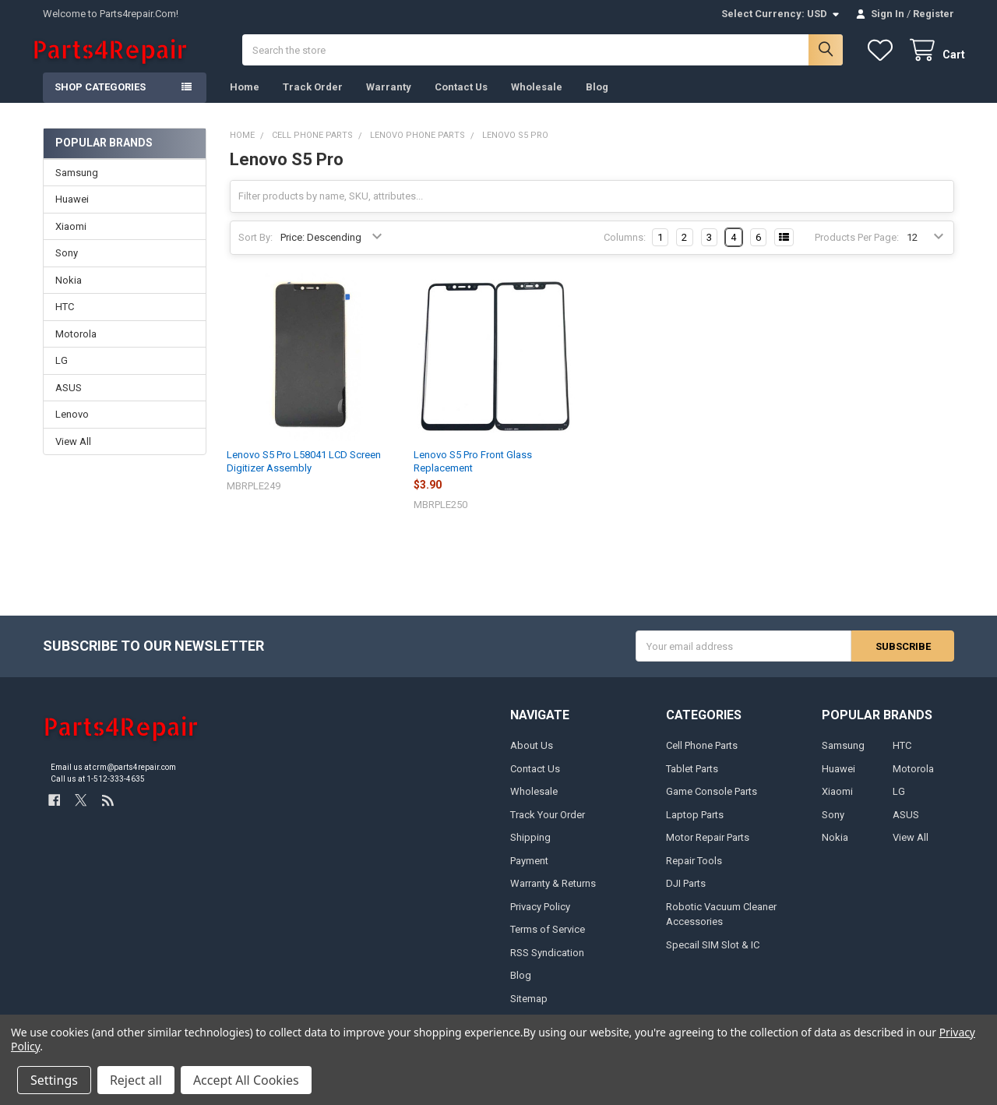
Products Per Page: (857, 248)
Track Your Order (547, 825)
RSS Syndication (547, 963)
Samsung (76, 183)
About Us (531, 756)
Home (244, 98)
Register (933, 13)
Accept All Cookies (246, 1080)
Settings (54, 1080)
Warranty (388, 98)
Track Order (313, 98)
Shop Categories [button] (100, 98)
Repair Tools (694, 871)
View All (73, 451)
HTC (64, 317)
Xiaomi (70, 237)
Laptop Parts (695, 825)
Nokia (68, 290)
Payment (529, 871)
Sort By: (255, 248)
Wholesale (536, 98)
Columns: (625, 248)
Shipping (530, 848)
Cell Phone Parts (702, 756)
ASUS (68, 398)
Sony (66, 264)
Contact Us (461, 98)
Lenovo (72, 425)
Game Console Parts (711, 802)
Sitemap (529, 1009)
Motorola (76, 344)
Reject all (136, 1080)
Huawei (72, 210)
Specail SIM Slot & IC (712, 955)
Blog (597, 98)
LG (61, 371)
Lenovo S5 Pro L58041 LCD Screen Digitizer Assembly (304, 472)
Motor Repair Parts (707, 848)
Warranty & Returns (553, 894)
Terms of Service (547, 940)
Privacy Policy (540, 917)
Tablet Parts (692, 779)
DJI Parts (686, 894)
